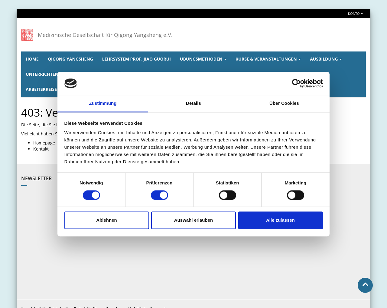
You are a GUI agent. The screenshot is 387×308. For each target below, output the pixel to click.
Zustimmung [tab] (103, 103)
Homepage (44, 143)
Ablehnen (106, 220)
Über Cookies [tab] (284, 103)
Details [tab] (193, 103)
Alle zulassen (280, 220)
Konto (355, 13)
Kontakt (41, 149)
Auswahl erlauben (193, 220)
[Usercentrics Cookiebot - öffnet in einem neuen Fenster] (296, 83)
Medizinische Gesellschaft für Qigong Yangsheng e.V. (105, 34)
